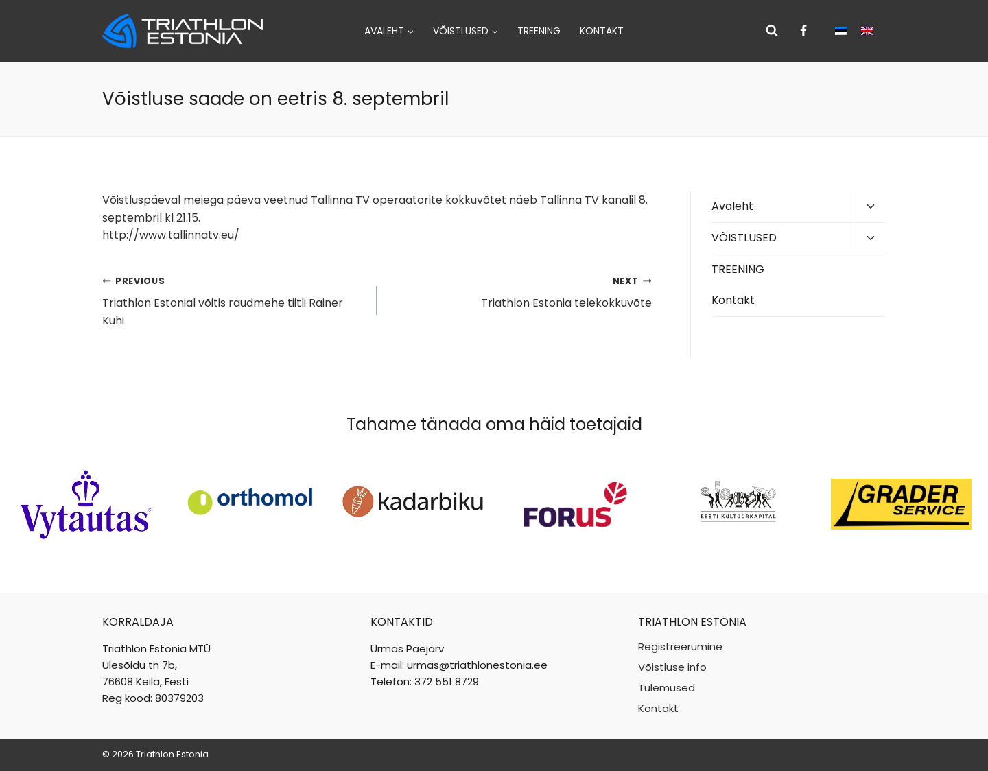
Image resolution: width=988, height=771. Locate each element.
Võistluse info (672, 667)
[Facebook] (803, 31)
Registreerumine (680, 646)
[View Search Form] (772, 31)
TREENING (539, 31)
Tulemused (666, 687)
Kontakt (602, 31)
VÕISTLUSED (744, 238)
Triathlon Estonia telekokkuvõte (519, 291)
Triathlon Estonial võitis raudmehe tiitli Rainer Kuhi (234, 300)
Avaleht (732, 206)
